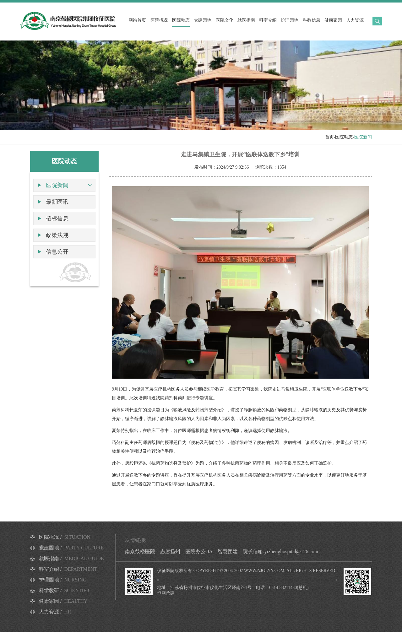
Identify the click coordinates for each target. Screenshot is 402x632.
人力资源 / (55, 611)
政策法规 (57, 235)
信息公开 (57, 252)
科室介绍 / (68, 569)
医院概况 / (64, 537)
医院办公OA (199, 551)
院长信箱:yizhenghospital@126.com (280, 551)
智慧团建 (228, 551)
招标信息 (57, 218)
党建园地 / (71, 547)
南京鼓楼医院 (140, 551)
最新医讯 (57, 202)
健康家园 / (63, 601)
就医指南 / (71, 558)
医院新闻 (57, 185)
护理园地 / (63, 579)
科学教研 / (65, 590)
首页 (329, 137)
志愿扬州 (170, 551)
